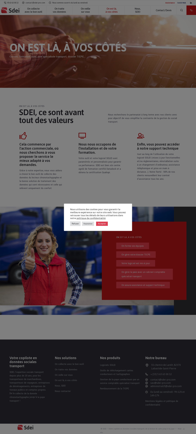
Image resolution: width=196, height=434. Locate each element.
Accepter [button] (102, 224)
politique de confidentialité (90, 218)
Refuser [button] (75, 223)
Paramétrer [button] (88, 224)
